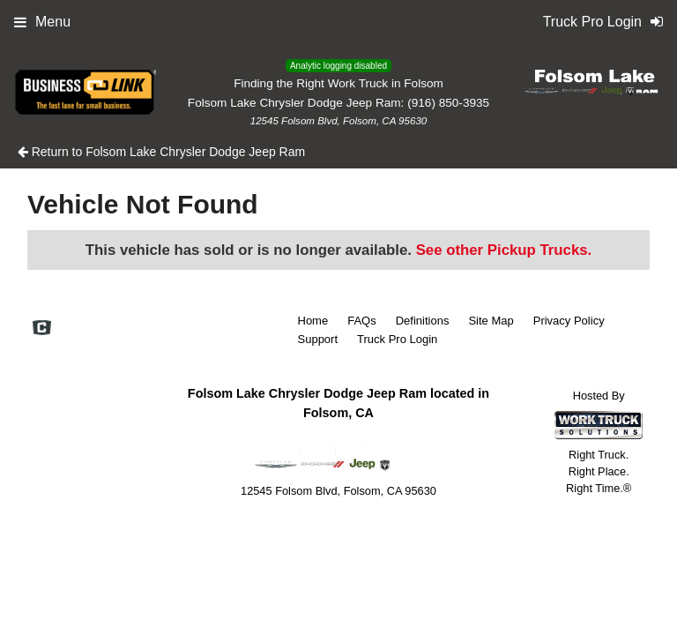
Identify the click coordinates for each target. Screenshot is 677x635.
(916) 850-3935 (448, 102)
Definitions (423, 320)
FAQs (361, 320)
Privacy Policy (569, 320)
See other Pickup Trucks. (504, 250)
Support (318, 339)
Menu (42, 21)
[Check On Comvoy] (41, 329)
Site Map (490, 320)
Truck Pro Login (397, 339)
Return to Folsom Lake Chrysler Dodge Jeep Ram (161, 152)
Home (313, 320)
